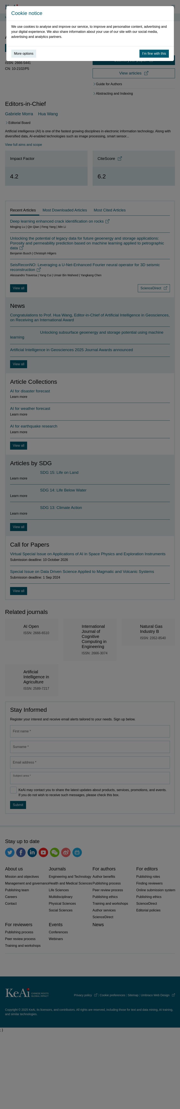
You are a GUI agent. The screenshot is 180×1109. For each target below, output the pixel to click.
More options (24, 53)
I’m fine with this (154, 53)
